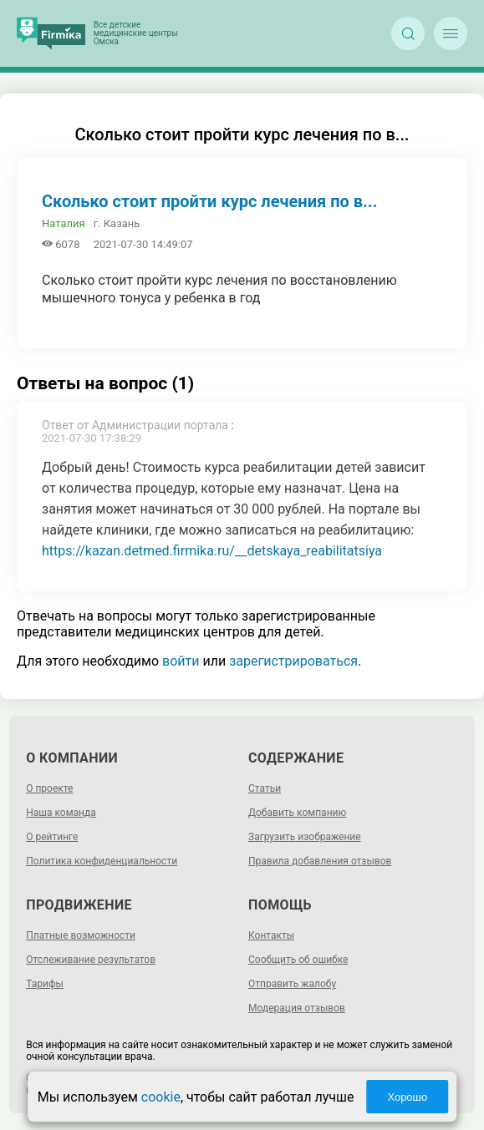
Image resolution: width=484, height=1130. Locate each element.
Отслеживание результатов (90, 959)
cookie (161, 1097)
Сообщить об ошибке (298, 959)
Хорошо (407, 1097)
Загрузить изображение (304, 837)
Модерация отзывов (296, 1008)
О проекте (49, 788)
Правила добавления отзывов (319, 861)
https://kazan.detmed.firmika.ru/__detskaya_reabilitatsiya (212, 551)
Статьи (264, 788)
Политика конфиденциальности (101, 861)
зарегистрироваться (293, 661)
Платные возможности (80, 935)
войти (180, 661)
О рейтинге (52, 837)
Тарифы (45, 984)
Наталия (63, 223)
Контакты (271, 935)
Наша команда (61, 812)
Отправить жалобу (292, 984)
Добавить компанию (297, 812)
